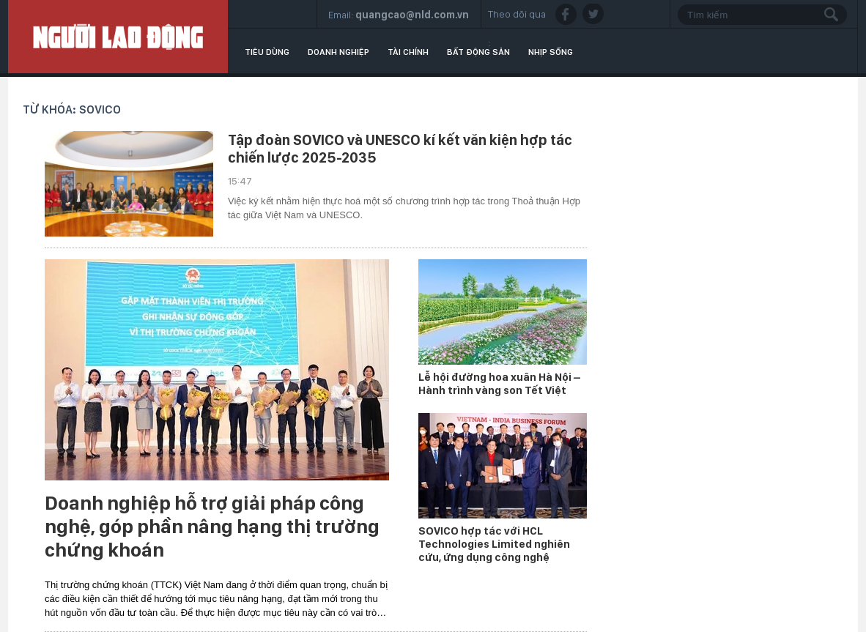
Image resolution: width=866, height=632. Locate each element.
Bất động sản (478, 52)
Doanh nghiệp (338, 52)
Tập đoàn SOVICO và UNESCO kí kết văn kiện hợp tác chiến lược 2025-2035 (400, 148)
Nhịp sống (550, 52)
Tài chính (408, 52)
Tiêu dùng (267, 52)
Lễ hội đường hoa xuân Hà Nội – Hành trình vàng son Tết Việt (499, 384)
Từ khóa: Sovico (72, 109)
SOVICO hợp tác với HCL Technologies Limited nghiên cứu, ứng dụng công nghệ (494, 544)
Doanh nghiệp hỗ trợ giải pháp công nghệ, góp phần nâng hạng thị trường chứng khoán (212, 526)
